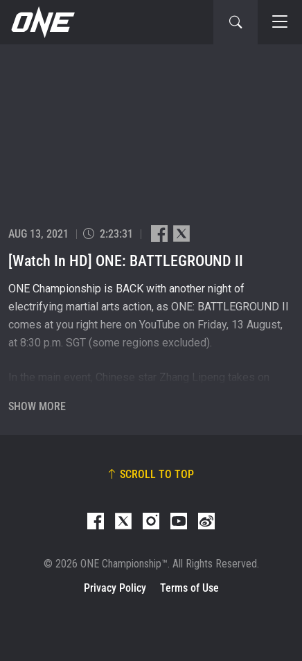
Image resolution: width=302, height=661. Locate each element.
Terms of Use (189, 587)
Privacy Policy (115, 587)
